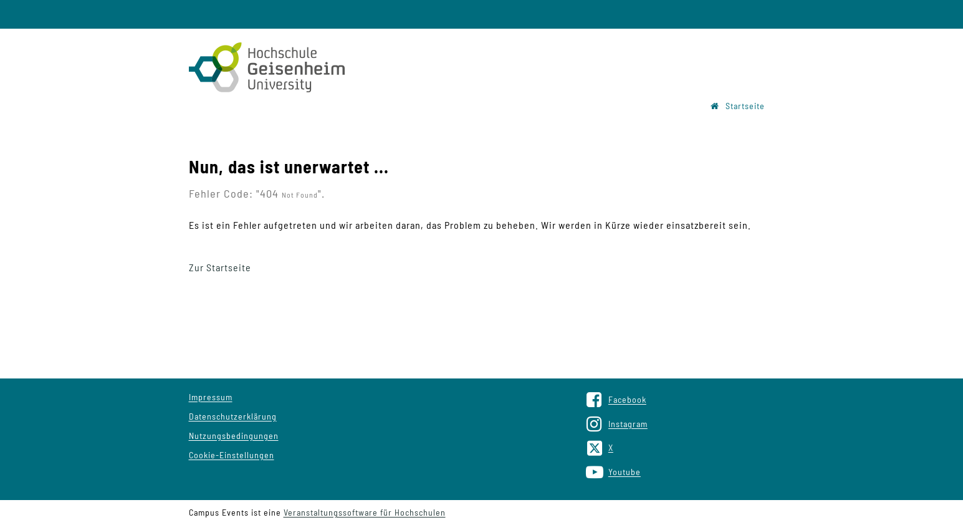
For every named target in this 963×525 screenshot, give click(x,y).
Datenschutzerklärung (233, 416)
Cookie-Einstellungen (231, 455)
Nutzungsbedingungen (234, 435)
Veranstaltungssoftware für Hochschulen (365, 512)
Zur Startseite (220, 267)
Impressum (210, 397)
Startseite (738, 105)
